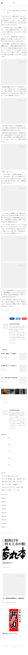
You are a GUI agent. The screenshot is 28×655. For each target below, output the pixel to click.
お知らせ (19, 487)
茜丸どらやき (17, 482)
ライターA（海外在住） (8, 479)
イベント (16, 490)
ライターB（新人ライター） (10, 476)
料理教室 (16, 484)
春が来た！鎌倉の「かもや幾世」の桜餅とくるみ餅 (13, 353)
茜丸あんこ (21, 479)
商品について (6, 490)
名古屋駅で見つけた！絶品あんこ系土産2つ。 (12, 365)
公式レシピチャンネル (8, 487)
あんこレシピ (6, 484)
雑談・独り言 (6, 482)
